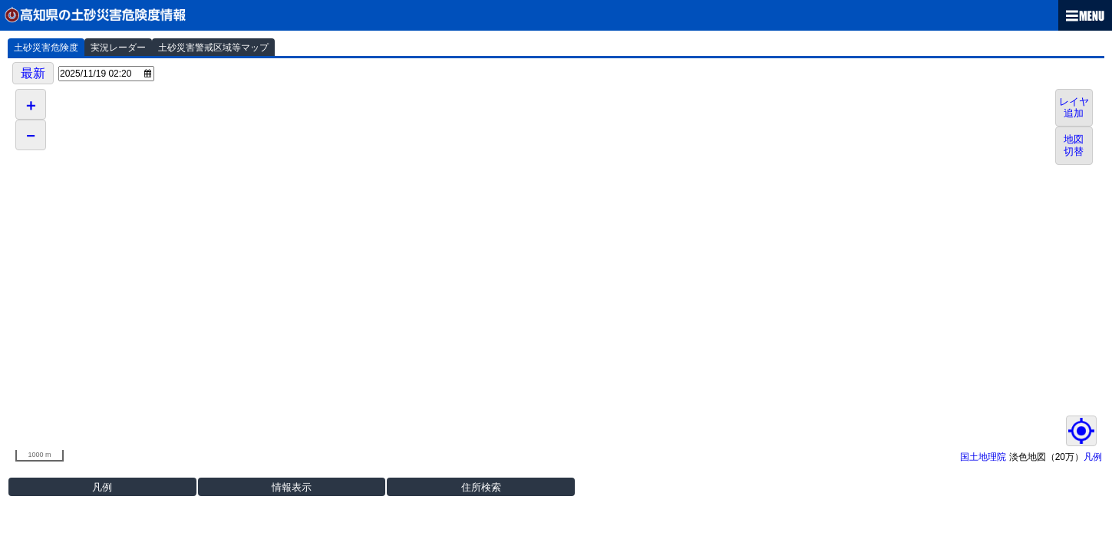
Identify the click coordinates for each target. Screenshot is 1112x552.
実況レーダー (118, 47)
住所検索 (481, 487)
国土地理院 (983, 457)
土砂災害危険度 (46, 47)
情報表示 (292, 487)
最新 (33, 73)
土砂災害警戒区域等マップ (213, 47)
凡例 (1093, 457)
